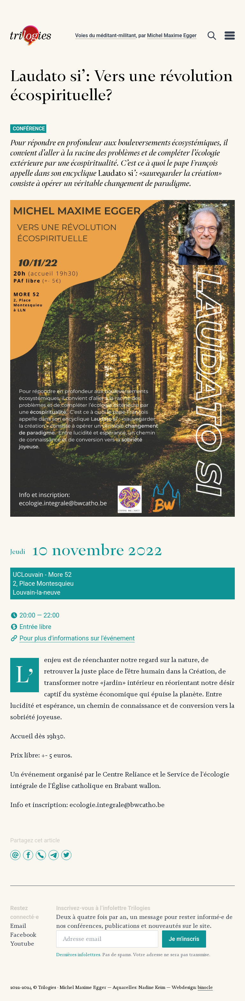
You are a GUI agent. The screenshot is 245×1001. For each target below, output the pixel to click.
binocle (205, 987)
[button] (15, 855)
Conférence (29, 129)
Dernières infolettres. (78, 954)
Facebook (23, 934)
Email (18, 925)
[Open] (212, 36)
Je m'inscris (184, 938)
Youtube (22, 943)
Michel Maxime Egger (172, 35)
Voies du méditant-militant (105, 35)
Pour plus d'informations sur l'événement (77, 638)
